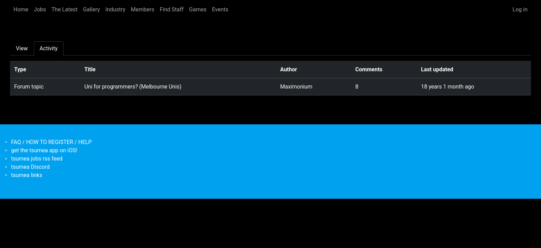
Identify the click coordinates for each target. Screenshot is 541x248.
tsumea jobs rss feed (36, 158)
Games (197, 9)
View (22, 48)
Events (220, 9)
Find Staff (172, 9)
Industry (116, 9)
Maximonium (296, 86)
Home (20, 9)
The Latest (64, 9)
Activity (49, 48)
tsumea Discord (30, 167)
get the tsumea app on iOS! (44, 150)
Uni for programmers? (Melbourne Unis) (132, 86)
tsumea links (26, 175)
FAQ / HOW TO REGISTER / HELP (51, 142)
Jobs (40, 9)
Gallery (91, 9)
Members (142, 9)
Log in (520, 9)
